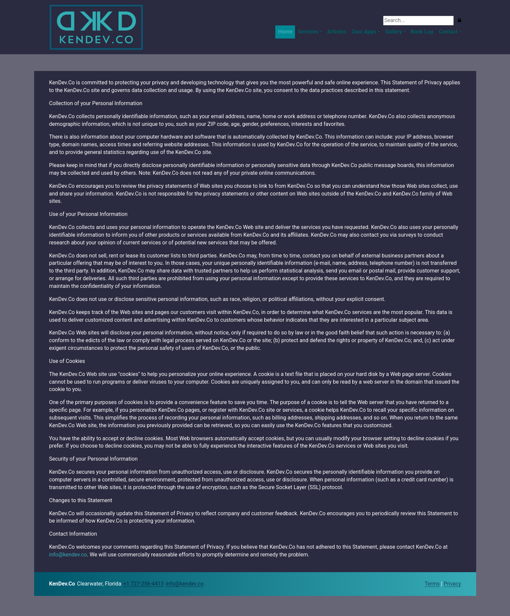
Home (285, 31)
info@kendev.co (68, 554)
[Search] (418, 20)
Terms (432, 584)
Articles (336, 31)
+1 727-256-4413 (143, 584)
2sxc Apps (363, 31)
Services (308, 31)
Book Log (422, 31)
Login (419, 584)
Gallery (393, 31)
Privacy (452, 584)
